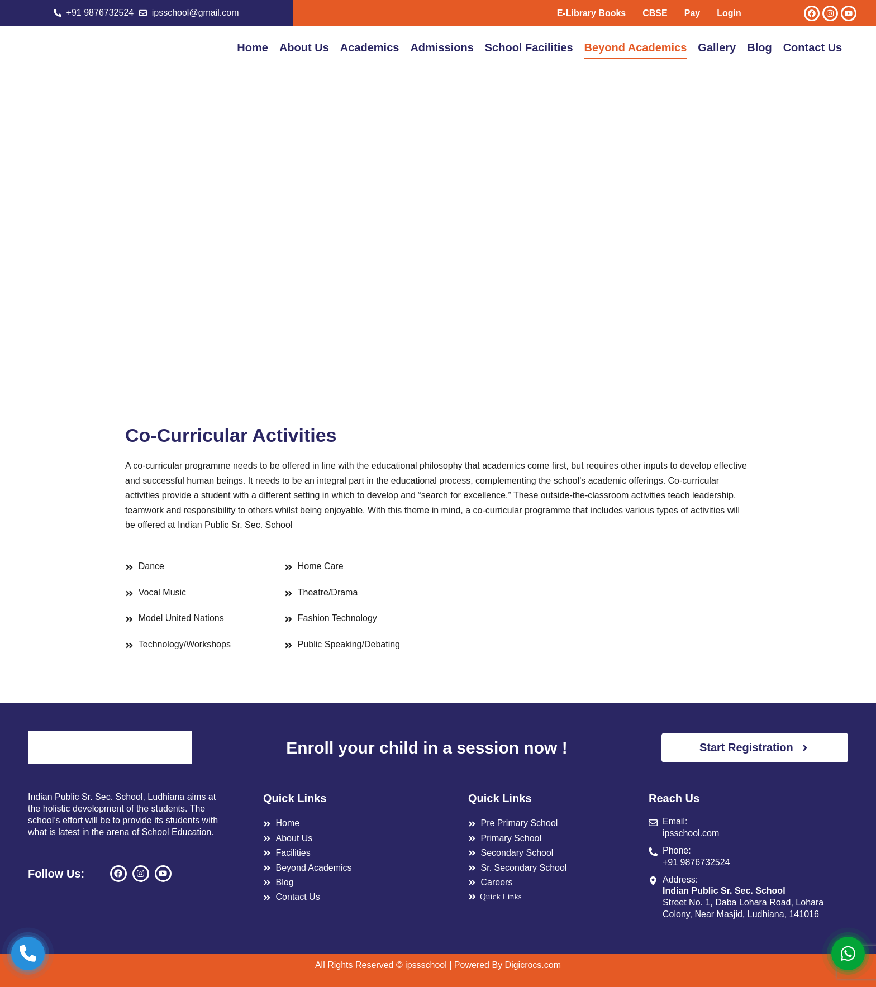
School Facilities (529, 47)
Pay (692, 13)
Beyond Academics (635, 47)
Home (252, 47)
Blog (759, 47)
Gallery (717, 47)
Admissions (441, 47)
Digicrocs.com (533, 965)
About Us (304, 47)
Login (729, 13)
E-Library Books (591, 13)
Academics (369, 47)
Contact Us (812, 47)
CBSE (654, 13)
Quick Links (495, 896)
